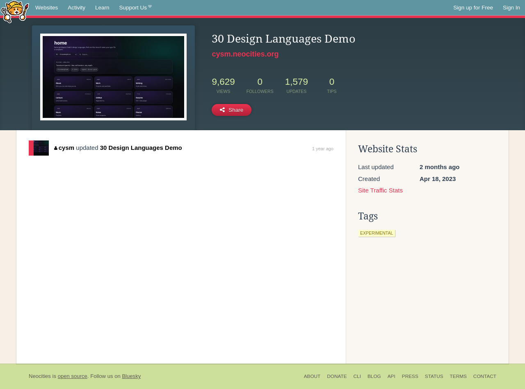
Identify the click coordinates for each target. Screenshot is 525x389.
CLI (357, 376)
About (312, 376)
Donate (337, 376)
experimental (376, 233)
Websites (46, 8)
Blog (374, 376)
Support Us (135, 8)
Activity (76, 8)
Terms (458, 376)
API (391, 376)
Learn (102, 8)
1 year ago (322, 148)
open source (72, 376)
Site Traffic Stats (380, 190)
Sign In (511, 8)
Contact (484, 376)
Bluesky (131, 376)
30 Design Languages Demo (141, 147)
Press (410, 376)
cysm (64, 147)
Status (434, 376)
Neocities (40, 376)
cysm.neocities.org (245, 54)
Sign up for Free (473, 8)
